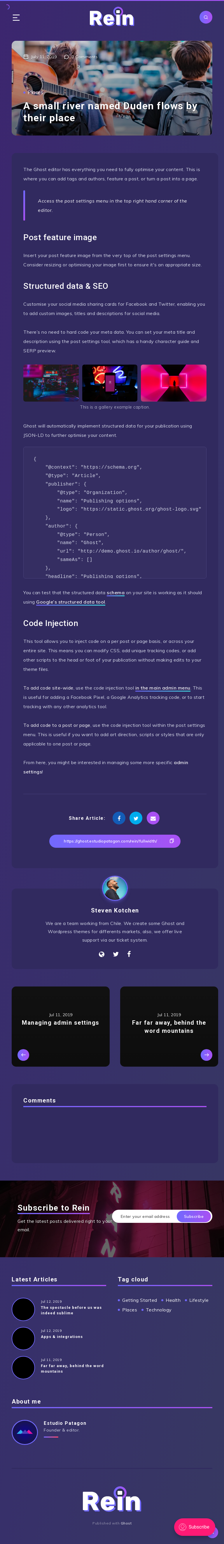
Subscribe (194, 1216)
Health (173, 1300)
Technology (159, 1309)
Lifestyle (199, 1300)
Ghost (126, 1523)
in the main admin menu (162, 688)
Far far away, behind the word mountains (72, 1369)
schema (116, 592)
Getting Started (139, 1300)
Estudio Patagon (65, 1423)
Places (35, 92)
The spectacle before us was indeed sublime (71, 1310)
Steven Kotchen (115, 910)
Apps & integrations (62, 1336)
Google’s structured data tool (70, 602)
